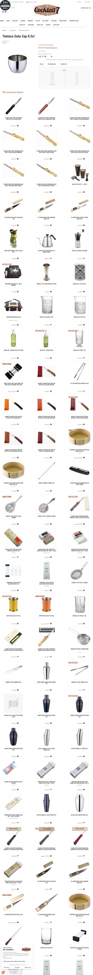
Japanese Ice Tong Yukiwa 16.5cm (35, 549)
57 (80, 225)
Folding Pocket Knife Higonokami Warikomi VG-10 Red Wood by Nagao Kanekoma (12, 684)
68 (58, 624)
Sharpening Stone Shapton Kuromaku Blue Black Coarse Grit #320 (80, 883)
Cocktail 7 (84, 958)
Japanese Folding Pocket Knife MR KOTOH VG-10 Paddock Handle (80, 351)
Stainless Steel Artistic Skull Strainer (12, 417)
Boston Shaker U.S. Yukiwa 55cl (80, 582)
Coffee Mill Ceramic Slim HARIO (58, 217)
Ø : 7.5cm (58, 519)
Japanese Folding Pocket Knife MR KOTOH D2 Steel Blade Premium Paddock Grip (35, 318)
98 (80, 458)
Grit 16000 (80, 453)
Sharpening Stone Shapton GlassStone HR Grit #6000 (12, 782)
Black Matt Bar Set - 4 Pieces (12, 184)
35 (58, 258)
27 (35, 391)
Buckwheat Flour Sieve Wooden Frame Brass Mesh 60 (35, 384)
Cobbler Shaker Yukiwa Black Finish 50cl (35, 583)
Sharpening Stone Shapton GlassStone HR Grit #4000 (35, 782)
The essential (35, 964)
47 (58, 690)
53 (80, 922)
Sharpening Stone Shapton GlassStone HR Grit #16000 (80, 450)
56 (12, 590)
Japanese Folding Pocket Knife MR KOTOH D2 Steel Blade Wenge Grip (12, 351)
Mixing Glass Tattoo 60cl (35, 250)
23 (80, 723)
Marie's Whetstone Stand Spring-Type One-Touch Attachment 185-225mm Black (12, 318)
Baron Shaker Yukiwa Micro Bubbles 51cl (12, 550)
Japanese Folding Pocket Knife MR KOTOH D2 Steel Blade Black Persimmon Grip (80, 318)
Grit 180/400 (80, 818)
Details (41, 64)
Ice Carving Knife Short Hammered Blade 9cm (80, 683)
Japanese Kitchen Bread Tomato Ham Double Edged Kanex (80, 716)
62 (35, 192)
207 (57, 458)
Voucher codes (35, 967)
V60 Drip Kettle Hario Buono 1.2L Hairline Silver (35, 218)
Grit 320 (12, 619)
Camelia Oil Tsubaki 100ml (58, 284)
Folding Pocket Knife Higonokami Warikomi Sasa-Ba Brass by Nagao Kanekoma (35, 518)
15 (35, 292)
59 (76, 922)
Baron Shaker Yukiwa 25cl (35, 914)
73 (53, 424)
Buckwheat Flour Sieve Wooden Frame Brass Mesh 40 (58, 716)
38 (12, 889)
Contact (79, 2)
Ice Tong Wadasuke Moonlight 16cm (58, 317)
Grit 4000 (35, 785)
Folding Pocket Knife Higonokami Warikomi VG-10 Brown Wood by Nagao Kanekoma (57, 650)
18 (12, 458)
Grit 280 (35, 851)
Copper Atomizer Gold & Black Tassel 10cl (58, 848)
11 (58, 491)
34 (35, 458)
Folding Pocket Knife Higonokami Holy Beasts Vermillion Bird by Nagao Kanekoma (57, 152)
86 (58, 657)
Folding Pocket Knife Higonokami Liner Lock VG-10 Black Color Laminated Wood (12, 119)
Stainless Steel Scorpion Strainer (35, 416)
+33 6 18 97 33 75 (86, 964)
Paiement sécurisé (32, 2)
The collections (35, 959)
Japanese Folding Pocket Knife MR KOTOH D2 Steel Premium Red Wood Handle (58, 352)
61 (35, 325)
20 (80, 424)
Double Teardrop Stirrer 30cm (58, 383)
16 (58, 756)
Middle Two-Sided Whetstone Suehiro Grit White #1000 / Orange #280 (57, 816)
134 (57, 126)
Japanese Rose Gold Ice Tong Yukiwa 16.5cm (58, 550)
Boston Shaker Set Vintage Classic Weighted (35, 882)
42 (12, 823)
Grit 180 (12, 851)
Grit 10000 (35, 453)
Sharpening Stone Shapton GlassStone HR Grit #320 (80, 782)
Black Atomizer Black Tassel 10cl (80, 848)
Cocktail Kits (35, 961)
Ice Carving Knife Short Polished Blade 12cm (80, 185)
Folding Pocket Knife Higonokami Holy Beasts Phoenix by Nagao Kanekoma (57, 119)
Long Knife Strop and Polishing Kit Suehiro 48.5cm (80, 915)
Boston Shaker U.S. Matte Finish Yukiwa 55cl (58, 583)
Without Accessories (57, 253)
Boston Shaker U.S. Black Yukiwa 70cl (12, 649)
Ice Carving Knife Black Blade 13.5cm (12, 716)
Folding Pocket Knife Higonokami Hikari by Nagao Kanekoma (12, 815)
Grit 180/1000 (12, 453)
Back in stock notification (44, 53)
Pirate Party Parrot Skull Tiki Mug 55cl (12, 218)
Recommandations (52, 64)
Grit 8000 (58, 619)
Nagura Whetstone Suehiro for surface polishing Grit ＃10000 (35, 450)
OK (59, 963)
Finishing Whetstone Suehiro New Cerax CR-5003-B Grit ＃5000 (35, 616)
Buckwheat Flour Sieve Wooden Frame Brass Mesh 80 (12, 384)
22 (35, 856)
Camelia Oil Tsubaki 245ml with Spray (35, 284)
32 (12, 325)
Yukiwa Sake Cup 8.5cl (18, 36)
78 (80, 756)
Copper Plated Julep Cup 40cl (57, 483)
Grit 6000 (35, 685)
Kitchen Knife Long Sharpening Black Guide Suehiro (80, 384)
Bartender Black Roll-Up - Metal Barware (80, 218)
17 (35, 258)
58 (58, 424)
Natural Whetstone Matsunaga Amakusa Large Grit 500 (80, 417)
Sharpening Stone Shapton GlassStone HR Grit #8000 (80, 749)
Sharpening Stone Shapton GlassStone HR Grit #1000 (58, 782)
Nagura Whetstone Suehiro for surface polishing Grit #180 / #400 (80, 816)
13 (58, 325)
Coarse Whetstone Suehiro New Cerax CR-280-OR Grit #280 (35, 848)
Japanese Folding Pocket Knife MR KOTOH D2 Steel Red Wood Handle (35, 351)
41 (35, 624)
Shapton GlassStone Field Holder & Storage (35, 749)
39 (35, 922)
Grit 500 (80, 419)
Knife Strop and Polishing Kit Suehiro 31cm (58, 915)
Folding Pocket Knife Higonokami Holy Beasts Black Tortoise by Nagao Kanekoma (35, 152)
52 (58, 889)
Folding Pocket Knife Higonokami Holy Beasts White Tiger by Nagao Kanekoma (12, 152)
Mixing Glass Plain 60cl (12, 748)
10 (31, 889)
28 (8, 391)
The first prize (35, 965)
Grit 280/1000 (35, 818)
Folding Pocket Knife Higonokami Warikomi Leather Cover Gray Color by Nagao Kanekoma (57, 418)
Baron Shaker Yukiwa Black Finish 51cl (80, 550)
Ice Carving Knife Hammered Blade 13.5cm (35, 716)
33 (12, 192)
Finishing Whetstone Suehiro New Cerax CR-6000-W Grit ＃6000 (35, 683)
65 (80, 590)
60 (8, 723)
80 (35, 590)
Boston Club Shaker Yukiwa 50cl (35, 649)
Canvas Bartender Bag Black (58, 250)
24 (12, 391)
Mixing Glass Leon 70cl (12, 284)
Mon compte (88, 2)
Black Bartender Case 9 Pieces (12, 881)
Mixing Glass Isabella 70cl (80, 250)
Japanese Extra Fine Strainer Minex (58, 516)
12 (12, 225)
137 (12, 524)
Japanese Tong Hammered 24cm (80, 516)
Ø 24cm (58, 718)
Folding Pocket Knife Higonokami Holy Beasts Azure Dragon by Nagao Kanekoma (80, 152)
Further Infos (64, 64)
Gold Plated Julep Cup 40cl (35, 483)
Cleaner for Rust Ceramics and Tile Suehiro (12, 616)
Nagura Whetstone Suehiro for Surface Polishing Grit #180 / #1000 (12, 451)
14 (58, 524)
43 (35, 524)
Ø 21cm (12, 386)
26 (35, 823)
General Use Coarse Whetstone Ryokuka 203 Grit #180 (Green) (12, 848)
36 (8, 325)
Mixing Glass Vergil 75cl (80, 284)
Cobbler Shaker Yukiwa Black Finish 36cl (12, 583)
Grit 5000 (35, 619)
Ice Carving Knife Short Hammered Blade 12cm (57, 185)
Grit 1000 (58, 785)
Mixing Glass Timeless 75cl (80, 483)
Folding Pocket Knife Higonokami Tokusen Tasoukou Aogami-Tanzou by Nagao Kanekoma (12, 518)
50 (12, 723)
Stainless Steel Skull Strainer (12, 483)
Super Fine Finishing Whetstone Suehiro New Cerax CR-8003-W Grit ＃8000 (58, 617)
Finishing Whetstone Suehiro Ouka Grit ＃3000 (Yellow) (80, 616)
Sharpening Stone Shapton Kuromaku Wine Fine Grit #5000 (57, 882)
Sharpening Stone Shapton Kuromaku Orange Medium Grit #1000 (12, 916)
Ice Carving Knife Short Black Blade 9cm (57, 683)
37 (58, 790)
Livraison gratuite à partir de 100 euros (13, 2)
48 (35, 225)
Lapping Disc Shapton (57, 748)
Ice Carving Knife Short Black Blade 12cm (35, 185)
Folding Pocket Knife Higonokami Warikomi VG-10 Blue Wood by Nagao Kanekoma (80, 650)
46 (12, 358)
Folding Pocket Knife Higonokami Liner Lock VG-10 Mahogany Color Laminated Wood (35, 119)
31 (58, 225)
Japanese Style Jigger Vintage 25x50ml (12, 251)
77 (58, 358)
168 (12, 126)
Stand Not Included (80, 619)
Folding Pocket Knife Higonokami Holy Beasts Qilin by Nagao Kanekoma (80, 119)
